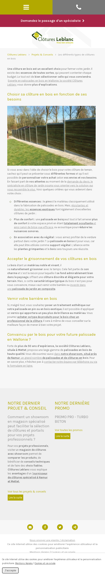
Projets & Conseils (42, 54)
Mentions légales (39, 552)
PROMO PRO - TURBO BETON (71, 419)
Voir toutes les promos (69, 430)
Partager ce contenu (75, 527)
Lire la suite (15, 497)
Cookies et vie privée (63, 552)
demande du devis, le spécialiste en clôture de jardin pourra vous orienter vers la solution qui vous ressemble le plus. (50, 185)
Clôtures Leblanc (17, 54)
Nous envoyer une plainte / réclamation (52, 540)
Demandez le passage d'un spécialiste (52, 21)
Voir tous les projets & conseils (27, 491)
